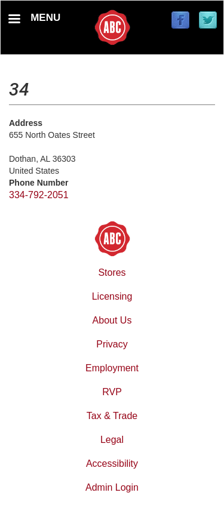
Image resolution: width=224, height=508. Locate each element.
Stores (111, 272)
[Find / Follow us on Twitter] (207, 20)
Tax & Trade (112, 416)
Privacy (111, 344)
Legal (112, 440)
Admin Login (112, 487)
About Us (112, 320)
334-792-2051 (39, 195)
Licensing (112, 296)
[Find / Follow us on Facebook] (180, 20)
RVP (112, 392)
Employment (112, 368)
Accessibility (112, 463)
